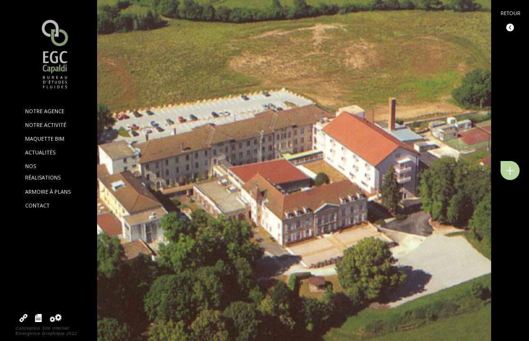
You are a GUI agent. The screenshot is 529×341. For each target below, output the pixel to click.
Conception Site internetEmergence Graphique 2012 (46, 331)
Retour (510, 13)
